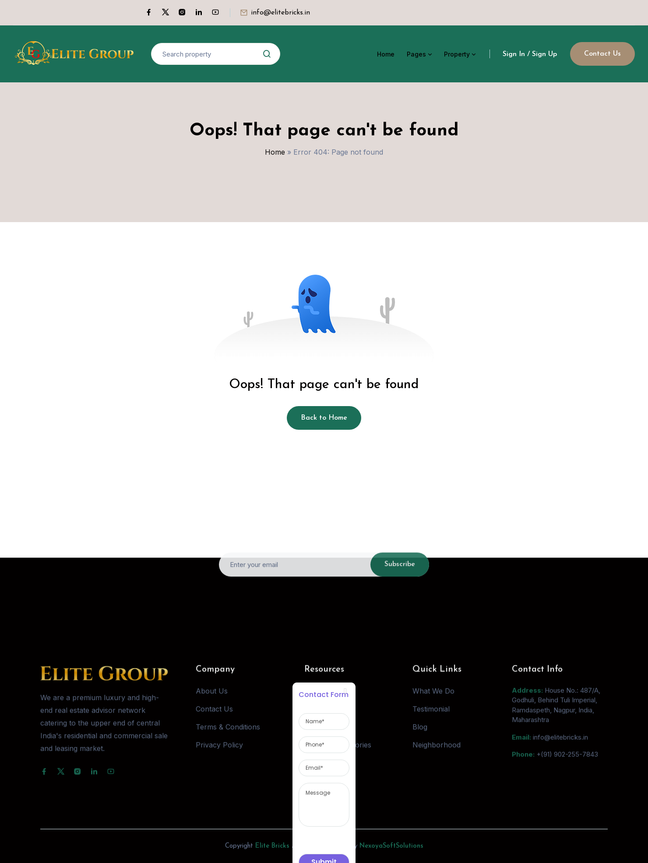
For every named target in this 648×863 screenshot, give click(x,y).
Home (385, 54)
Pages (416, 54)
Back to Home (324, 417)
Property (457, 54)
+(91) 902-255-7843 (567, 764)
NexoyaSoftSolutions (391, 846)
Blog (419, 736)
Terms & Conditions (228, 736)
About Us (212, 701)
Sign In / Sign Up (530, 54)
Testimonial (431, 718)
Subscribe (399, 574)
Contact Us (602, 53)
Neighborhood (436, 754)
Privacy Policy (219, 754)
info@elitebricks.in (280, 12)
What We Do (433, 701)
